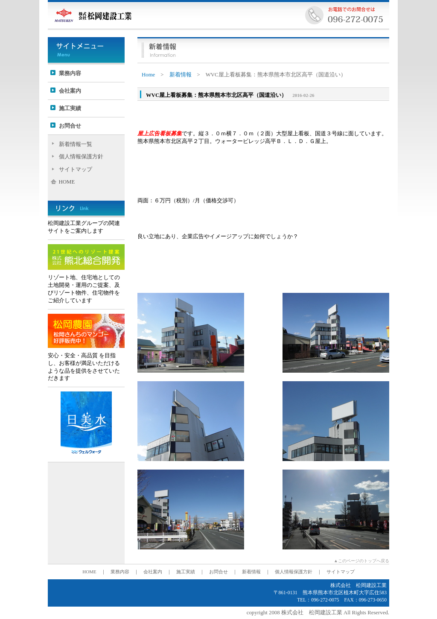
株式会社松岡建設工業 (92, 15)
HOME (67, 182)
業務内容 (70, 73)
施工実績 (70, 108)
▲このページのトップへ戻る (361, 560)
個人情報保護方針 (81, 157)
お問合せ (70, 126)
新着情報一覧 (75, 144)
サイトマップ (75, 169)
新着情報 (180, 75)
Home (148, 75)
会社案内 (70, 91)
